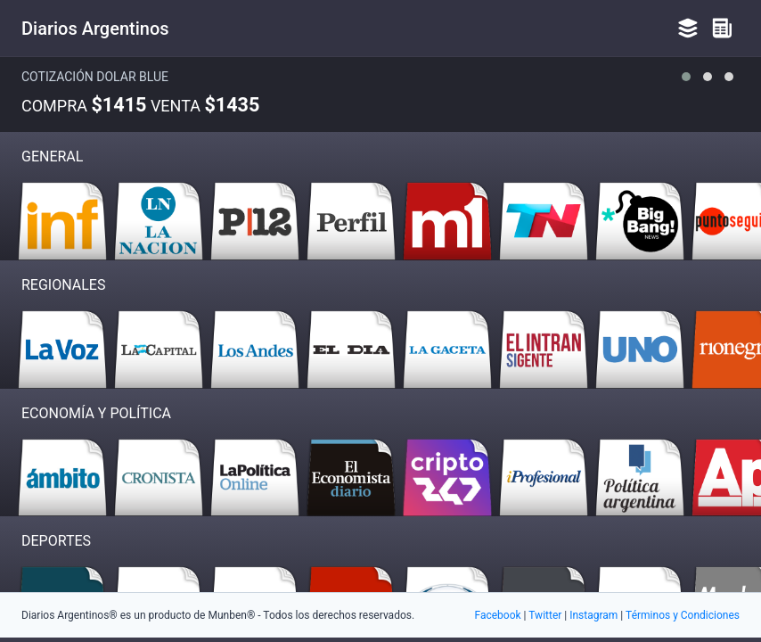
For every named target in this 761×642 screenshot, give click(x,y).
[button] (686, 77)
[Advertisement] (380, 517)
